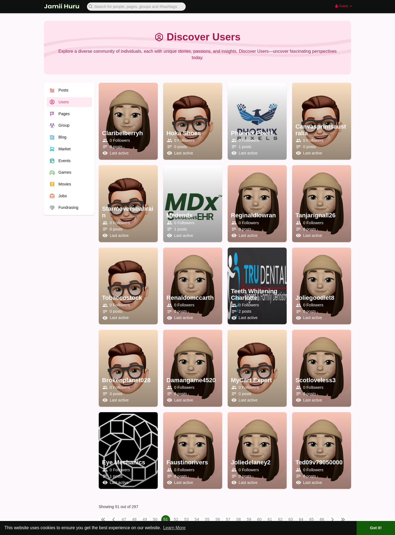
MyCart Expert (251, 380)
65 (311, 519)
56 (218, 519)
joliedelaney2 (250, 462)
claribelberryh (122, 133)
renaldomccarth (190, 297)
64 (301, 519)
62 (280, 519)
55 (207, 519)
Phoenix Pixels (252, 133)
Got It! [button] (376, 528)
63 (291, 519)
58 (238, 519)
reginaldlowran (253, 215)
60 (259, 519)
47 (124, 519)
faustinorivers (187, 462)
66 (322, 519)
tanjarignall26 (315, 215)
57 (228, 519)
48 (134, 519)
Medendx (180, 215)
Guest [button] (343, 6)
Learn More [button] (174, 527)
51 (165, 519)
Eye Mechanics (123, 462)
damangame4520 (191, 380)
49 (145, 519)
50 (155, 519)
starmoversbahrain (127, 212)
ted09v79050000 (319, 462)
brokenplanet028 (126, 380)
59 (249, 519)
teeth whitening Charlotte (254, 294)
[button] (136, 6)
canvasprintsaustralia (320, 130)
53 (186, 519)
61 (270, 519)
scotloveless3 (315, 380)
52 (176, 519)
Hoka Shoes (184, 133)
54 (197, 519)
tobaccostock (122, 297)
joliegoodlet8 (314, 297)
